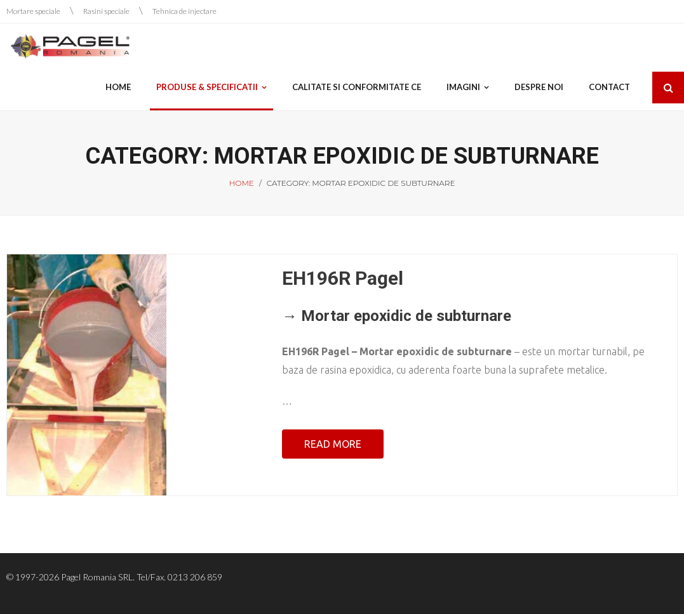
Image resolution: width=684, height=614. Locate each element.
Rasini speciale (106, 11)
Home (241, 183)
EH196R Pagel (342, 278)
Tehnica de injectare (184, 11)
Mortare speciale (33, 11)
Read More (332, 444)
